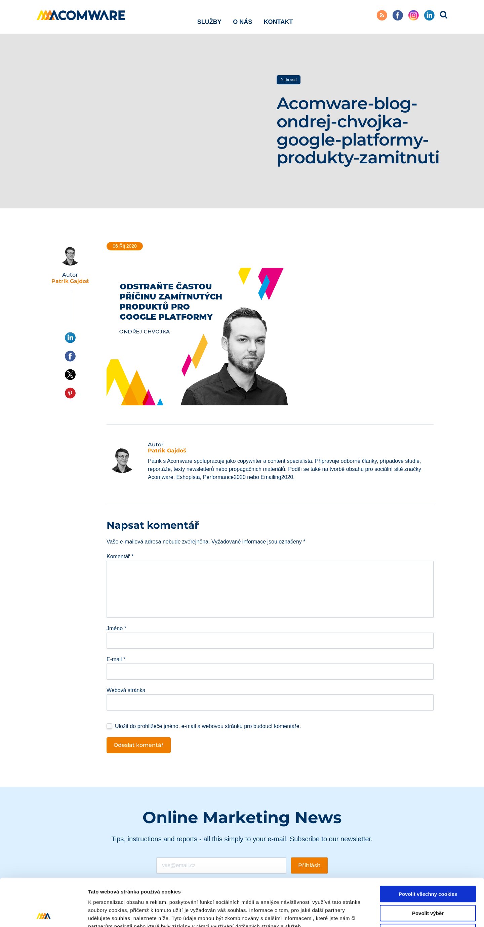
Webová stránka (126, 690)
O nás (242, 16)
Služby (209, 16)
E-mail (116, 659)
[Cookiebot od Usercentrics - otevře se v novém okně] (43, 914)
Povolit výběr (428, 866)
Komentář (120, 556)
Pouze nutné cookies (428, 884)
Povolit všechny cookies (428, 846)
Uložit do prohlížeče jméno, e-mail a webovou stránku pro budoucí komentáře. (208, 726)
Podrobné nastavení (360, 914)
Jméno (116, 628)
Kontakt (278, 16)
